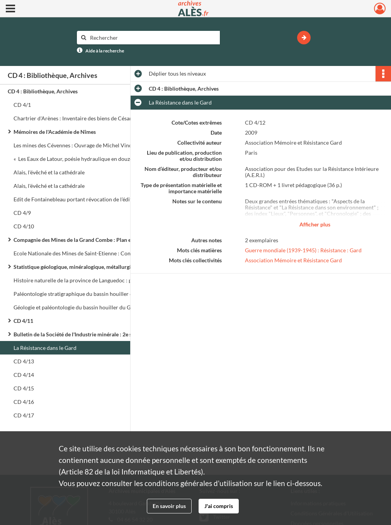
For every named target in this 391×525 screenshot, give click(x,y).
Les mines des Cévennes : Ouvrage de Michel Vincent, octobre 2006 (91, 145)
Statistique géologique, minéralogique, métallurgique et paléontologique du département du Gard (91, 266)
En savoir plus (169, 506)
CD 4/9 (22, 212)
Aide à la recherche (104, 51)
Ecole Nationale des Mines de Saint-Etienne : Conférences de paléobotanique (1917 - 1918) (91, 253)
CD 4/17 (24, 415)
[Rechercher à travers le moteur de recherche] (152, 38)
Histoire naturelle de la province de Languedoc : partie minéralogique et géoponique (91, 280)
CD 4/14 (24, 374)
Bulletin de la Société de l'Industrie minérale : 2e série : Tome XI (89, 334)
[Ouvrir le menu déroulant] (10, 9)
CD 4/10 (24, 226)
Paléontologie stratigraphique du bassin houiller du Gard (81, 293)
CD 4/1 (22, 104)
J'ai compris (218, 506)
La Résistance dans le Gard (45, 347)
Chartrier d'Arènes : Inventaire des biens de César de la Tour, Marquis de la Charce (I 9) (91, 118)
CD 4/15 (24, 388)
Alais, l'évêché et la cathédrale (49, 172)
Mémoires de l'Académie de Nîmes (55, 131)
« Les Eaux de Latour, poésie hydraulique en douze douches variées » (91, 158)
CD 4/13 (24, 361)
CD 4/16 (24, 401)
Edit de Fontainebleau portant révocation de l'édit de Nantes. (86, 199)
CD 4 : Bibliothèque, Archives (43, 91)
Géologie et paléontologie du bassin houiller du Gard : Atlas (84, 307)
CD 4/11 (23, 320)
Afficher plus (314, 224)
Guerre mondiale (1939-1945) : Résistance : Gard (303, 250)
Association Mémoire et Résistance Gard (293, 260)
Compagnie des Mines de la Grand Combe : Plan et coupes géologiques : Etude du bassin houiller (91, 239)
